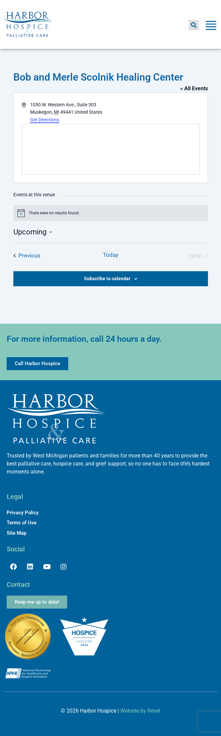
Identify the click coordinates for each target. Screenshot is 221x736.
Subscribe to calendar (107, 278)
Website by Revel (140, 711)
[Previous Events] (26, 255)
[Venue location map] (110, 149)
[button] (194, 25)
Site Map (16, 533)
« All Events (194, 88)
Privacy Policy (22, 513)
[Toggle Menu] (211, 26)
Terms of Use (21, 523)
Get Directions (44, 119)
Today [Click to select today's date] (110, 254)
